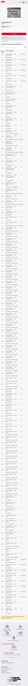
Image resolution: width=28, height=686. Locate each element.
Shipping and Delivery (6, 672)
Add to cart (14, 33)
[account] (20, 2)
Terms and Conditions (6, 668)
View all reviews (14, 649)
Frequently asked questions (8, 662)
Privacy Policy (4, 670)
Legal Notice (4, 671)
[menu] (26, 2)
